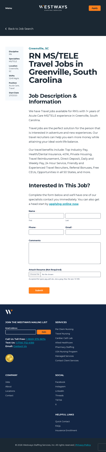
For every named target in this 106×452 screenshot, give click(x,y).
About (8, 386)
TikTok (58, 400)
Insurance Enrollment (66, 430)
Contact (9, 395)
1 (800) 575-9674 (36, 339)
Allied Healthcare (64, 342)
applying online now (63, 204)
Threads (59, 395)
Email (69, 227)
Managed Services (64, 356)
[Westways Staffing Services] (53, 8)
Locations (10, 391)
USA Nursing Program (66, 351)
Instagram (60, 386)
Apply (95, 8)
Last (67, 220)
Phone (33, 227)
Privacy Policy (83, 445)
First (30, 220)
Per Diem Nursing (64, 329)
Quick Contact (62, 421)
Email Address (11, 328)
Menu (8, 8)
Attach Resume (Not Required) (45, 270)
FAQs (58, 426)
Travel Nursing (62, 333)
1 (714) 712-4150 (25, 342)
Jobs (7, 382)
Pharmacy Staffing (64, 347)
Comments (35, 240)
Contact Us (20, 346)
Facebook (60, 382)
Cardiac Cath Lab (64, 338)
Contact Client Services (67, 360)
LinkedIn (59, 391)
